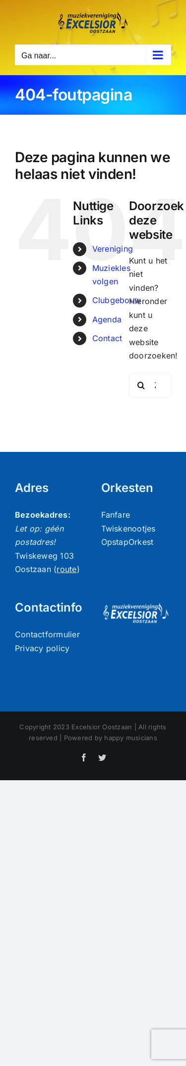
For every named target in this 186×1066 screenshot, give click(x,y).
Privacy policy (42, 648)
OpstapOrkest (127, 542)
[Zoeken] (141, 385)
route (66, 569)
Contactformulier (47, 634)
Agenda (107, 319)
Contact (107, 338)
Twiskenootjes (128, 528)
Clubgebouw (116, 300)
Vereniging (112, 249)
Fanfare (115, 515)
